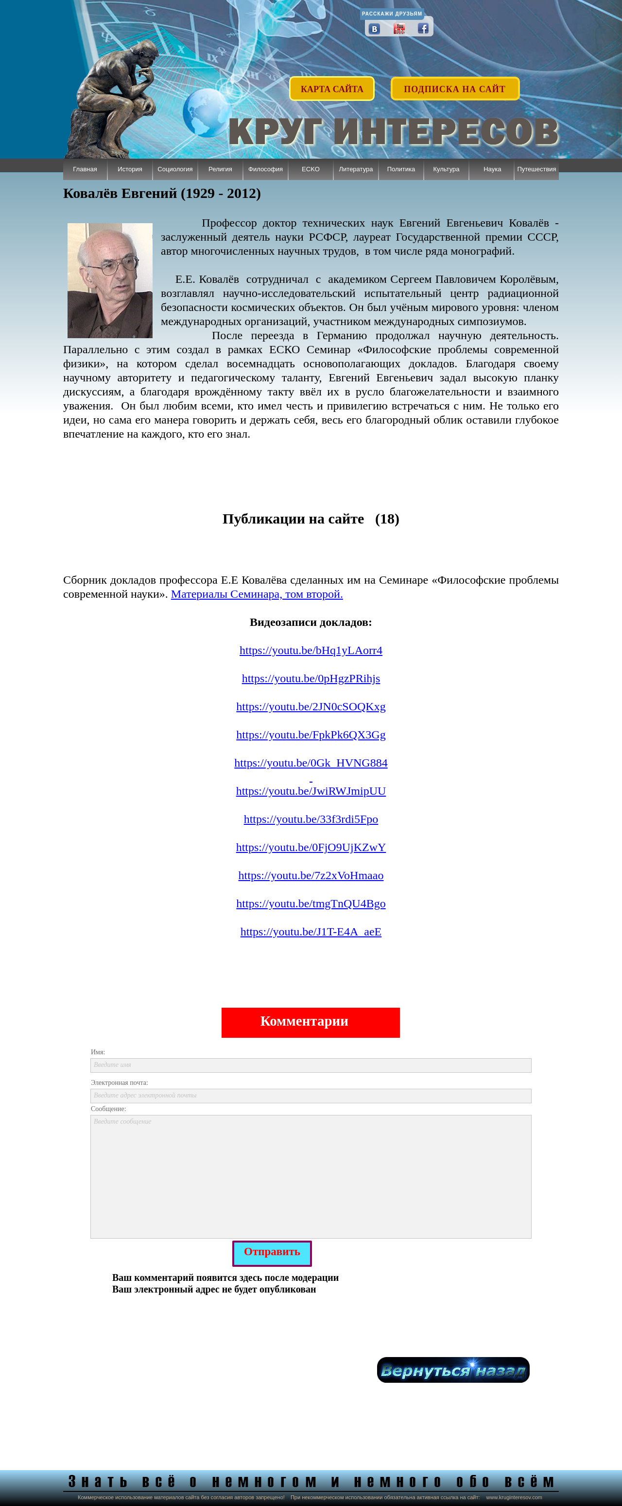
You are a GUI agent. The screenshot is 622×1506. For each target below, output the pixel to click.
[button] (455, 83)
